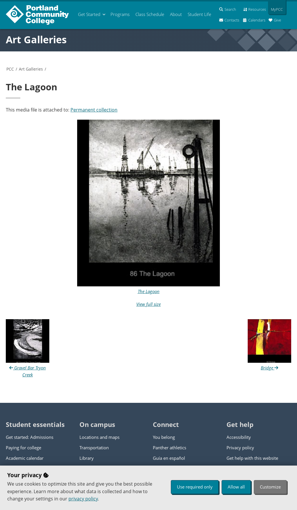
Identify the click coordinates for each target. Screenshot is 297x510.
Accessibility (239, 437)
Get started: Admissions (29, 437)
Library (86, 458)
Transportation (94, 447)
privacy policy (83, 498)
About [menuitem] (176, 14)
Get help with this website (252, 458)
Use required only (195, 487)
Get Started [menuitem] (89, 14)
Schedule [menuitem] (149, 14)
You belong (164, 437)
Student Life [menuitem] (199, 14)
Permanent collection (93, 110)
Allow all (236, 487)
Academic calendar (25, 458)
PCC (10, 69)
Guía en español (169, 458)
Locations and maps (99, 437)
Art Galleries (36, 39)
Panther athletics (169, 447)
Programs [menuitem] (120, 14)
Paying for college (23, 447)
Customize (270, 487)
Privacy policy (240, 447)
